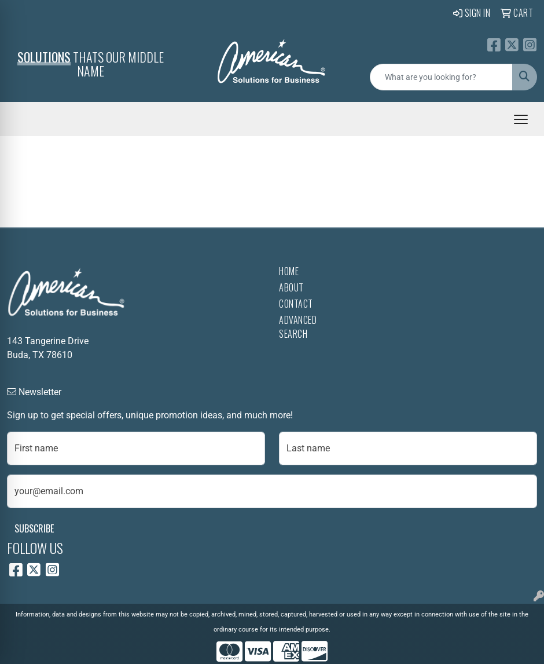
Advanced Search (298, 327)
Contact (296, 304)
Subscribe (34, 528)
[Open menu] (520, 119)
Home (289, 271)
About (291, 287)
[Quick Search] (441, 77)
